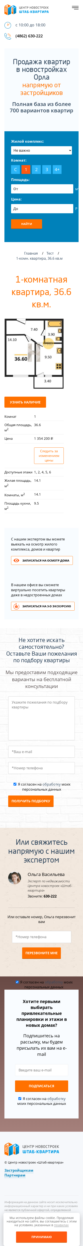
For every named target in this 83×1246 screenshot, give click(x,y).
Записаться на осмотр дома (45, 560)
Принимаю (41, 1237)
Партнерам (14, 1175)
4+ (57, 169)
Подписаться (41, 1086)
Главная (31, 253)
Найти (26, 224)
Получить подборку (31, 801)
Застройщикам (18, 1170)
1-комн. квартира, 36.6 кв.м (40, 258)
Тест (50, 253)
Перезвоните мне (41, 953)
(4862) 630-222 (29, 35)
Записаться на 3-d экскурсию (46, 606)
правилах (61, 1225)
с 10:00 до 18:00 (30, 24)
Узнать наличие (25, 402)
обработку (51, 784)
